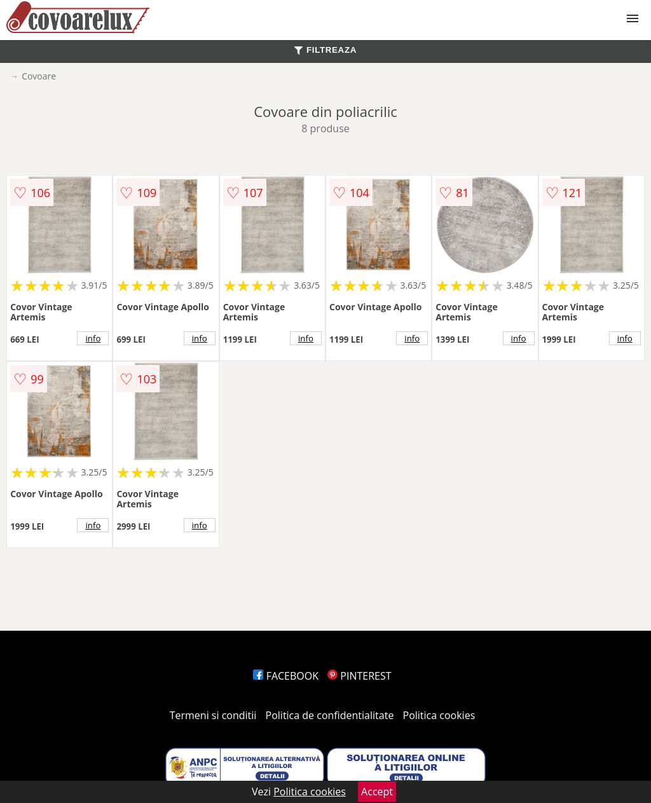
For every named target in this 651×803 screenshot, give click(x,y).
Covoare (39, 76)
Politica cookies (439, 715)
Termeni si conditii (213, 715)
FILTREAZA (325, 50)
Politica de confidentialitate (330, 715)
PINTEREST (359, 676)
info (92, 338)
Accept (377, 792)
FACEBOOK (286, 676)
